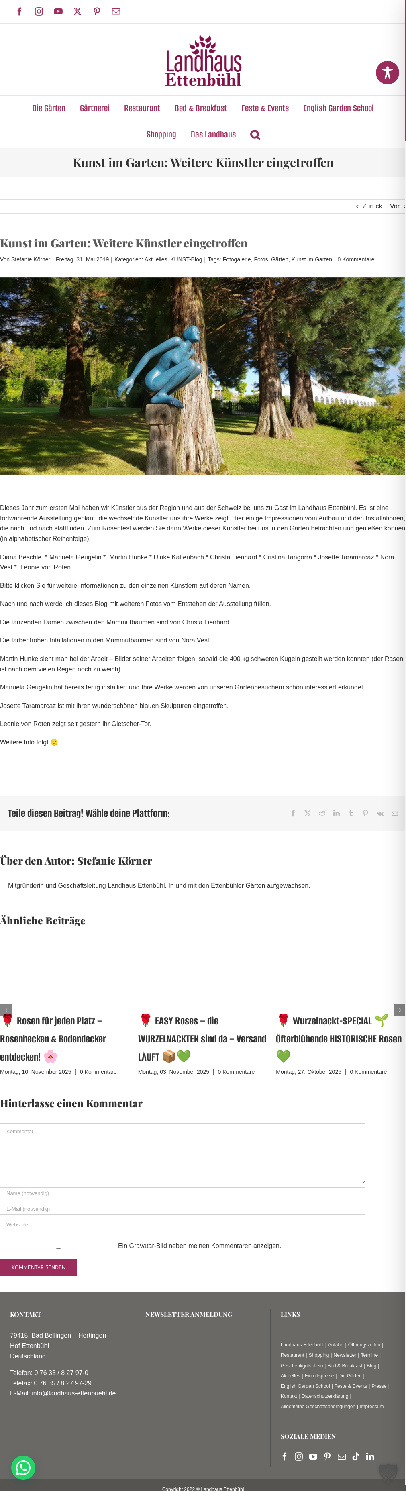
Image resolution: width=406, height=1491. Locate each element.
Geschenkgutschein (302, 1366)
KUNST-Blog (186, 259)
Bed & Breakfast (344, 1366)
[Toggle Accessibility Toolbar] (387, 72)
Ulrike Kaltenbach (178, 557)
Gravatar (141, 1245)
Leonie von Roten (45, 567)
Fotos (261, 259)
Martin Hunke (128, 557)
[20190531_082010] (203, 376)
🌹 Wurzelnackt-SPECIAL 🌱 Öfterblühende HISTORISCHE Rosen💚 (339, 1039)
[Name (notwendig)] (182, 1193)
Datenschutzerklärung (325, 1396)
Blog (371, 1366)
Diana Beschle (20, 557)
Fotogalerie (237, 259)
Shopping (319, 1355)
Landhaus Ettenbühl (302, 1345)
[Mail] (342, 1457)
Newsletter (345, 1355)
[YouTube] (313, 1457)
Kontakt (289, 1396)
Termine (369, 1355)
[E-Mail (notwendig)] (182, 1209)
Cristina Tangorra (287, 557)
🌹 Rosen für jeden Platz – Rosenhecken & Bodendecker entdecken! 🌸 (53, 1039)
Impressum (372, 1406)
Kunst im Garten (312, 259)
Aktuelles (156, 259)
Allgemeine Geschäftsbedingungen (318, 1406)
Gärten (279, 259)
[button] (255, 135)
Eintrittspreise (319, 1376)
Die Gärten (350, 1376)
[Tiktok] (356, 1457)
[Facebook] (285, 1457)
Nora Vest (195, 640)
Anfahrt (336, 1345)
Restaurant (292, 1355)
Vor (395, 206)
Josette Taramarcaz (346, 557)
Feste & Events (351, 1386)
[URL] (182, 1224)
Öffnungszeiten (364, 1345)
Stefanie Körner (30, 259)
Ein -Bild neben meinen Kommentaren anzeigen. (199, 1245)
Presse (378, 1386)
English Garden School (305, 1386)
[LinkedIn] (370, 1457)
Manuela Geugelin (75, 557)
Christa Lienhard (233, 557)
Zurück (372, 206)
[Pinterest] (327, 1457)
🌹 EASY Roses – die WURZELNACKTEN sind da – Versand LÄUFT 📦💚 (202, 1039)
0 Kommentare (356, 259)
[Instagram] (299, 1457)
